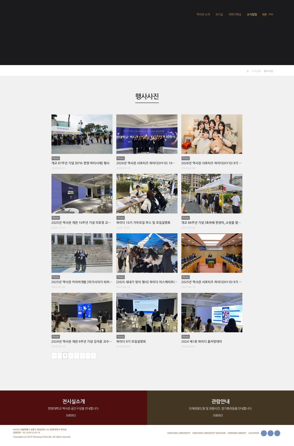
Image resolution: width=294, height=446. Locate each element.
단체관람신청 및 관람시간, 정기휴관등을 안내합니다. (220, 407)
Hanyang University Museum (209, 433)
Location (253, 433)
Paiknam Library (237, 433)
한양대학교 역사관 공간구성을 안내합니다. (73, 407)
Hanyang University (178, 433)
